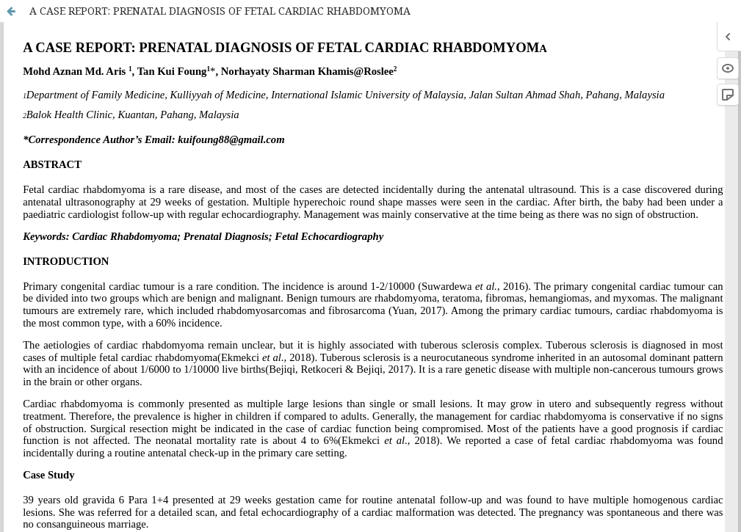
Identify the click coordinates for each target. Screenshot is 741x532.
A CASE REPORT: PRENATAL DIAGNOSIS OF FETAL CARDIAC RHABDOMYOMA (220, 11)
